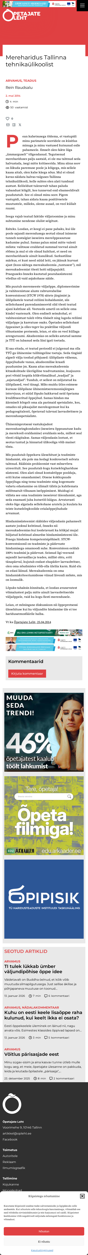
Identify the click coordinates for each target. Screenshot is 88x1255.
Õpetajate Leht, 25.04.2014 (32, 622)
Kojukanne (11, 1184)
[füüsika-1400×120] (44, 647)
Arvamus (14, 80)
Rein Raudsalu (19, 87)
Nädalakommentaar (40, 1007)
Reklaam (9, 1162)
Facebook (10, 1139)
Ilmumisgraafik (14, 1168)
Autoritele (10, 1156)
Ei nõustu (44, 1241)
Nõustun (44, 1231)
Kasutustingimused (42, 1250)
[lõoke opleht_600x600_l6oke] (43, 732)
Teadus (29, 80)
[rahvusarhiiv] (43, 815)
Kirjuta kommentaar (27, 673)
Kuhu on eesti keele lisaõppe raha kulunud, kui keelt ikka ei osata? (43, 1015)
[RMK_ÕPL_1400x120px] (44, 632)
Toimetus (10, 1150)
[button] (82, 1196)
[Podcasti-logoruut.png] (43, 899)
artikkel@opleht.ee (17, 1133)
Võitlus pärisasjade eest (31, 1054)
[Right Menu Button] (82, 6)
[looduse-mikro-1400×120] (39, 4)
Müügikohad (12, 1190)
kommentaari (57, 996)
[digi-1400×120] (44, 640)
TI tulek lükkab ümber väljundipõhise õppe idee (33, 969)
